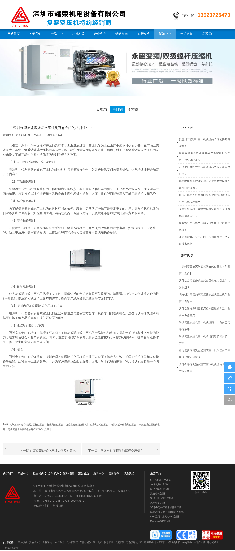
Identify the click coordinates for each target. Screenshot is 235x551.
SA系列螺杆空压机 (159, 484)
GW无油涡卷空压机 (160, 521)
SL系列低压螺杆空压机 (162, 498)
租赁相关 (78, 33)
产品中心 (57, 33)
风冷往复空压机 (158, 502)
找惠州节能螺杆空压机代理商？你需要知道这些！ (204, 143)
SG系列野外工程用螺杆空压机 (165, 507)
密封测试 (97, 542)
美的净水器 (35, 542)
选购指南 (121, 33)
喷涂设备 (22, 542)
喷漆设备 (149, 542)
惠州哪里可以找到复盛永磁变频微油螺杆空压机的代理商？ (204, 184)
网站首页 (13, 33)
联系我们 (208, 33)
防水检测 (108, 542)
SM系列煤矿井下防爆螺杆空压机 (167, 512)
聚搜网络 (58, 505)
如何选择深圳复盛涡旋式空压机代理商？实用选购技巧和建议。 (204, 354)
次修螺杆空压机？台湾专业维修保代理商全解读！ (204, 226)
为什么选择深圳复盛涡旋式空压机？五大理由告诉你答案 (204, 312)
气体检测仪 (72, 542)
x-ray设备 (187, 542)
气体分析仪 (85, 542)
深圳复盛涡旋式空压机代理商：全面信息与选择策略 (204, 326)
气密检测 (119, 542)
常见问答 (133, 109)
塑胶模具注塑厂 (13, 548)
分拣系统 (47, 542)
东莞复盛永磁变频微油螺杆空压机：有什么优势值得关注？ (204, 212)
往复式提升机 (173, 542)
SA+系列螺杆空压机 (160, 480)
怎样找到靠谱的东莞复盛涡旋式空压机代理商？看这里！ (204, 298)
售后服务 (186, 33)
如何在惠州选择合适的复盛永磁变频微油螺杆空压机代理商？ (204, 198)
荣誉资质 (143, 33)
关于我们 (35, 33)
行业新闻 (117, 109)
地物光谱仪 (213, 542)
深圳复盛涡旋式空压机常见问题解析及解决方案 (204, 340)
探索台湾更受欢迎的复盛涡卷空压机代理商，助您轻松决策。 (204, 157)
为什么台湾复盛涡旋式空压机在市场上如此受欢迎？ (204, 284)
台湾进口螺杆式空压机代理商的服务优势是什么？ (204, 171)
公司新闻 (102, 109)
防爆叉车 (160, 542)
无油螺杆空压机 (158, 493)
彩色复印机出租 (134, 542)
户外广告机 (199, 542)
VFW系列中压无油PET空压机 (165, 516)
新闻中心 (165, 33)
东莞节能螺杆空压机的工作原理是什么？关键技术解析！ (204, 240)
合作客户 (100, 33)
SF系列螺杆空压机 (159, 489)
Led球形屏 (59, 542)
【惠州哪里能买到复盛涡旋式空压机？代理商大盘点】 (204, 270)
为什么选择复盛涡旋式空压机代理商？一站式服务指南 (204, 368)
